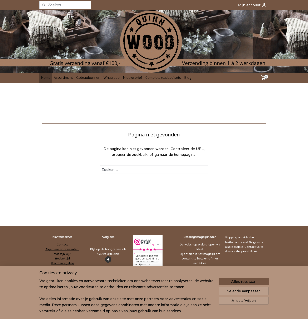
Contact (62, 244)
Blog (188, 77)
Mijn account (252, 5)
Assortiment (63, 77)
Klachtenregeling (62, 263)
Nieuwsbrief (132, 77)
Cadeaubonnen (88, 77)
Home (45, 77)
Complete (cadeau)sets (163, 77)
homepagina (184, 154)
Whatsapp (112, 77)
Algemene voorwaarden (62, 249)
